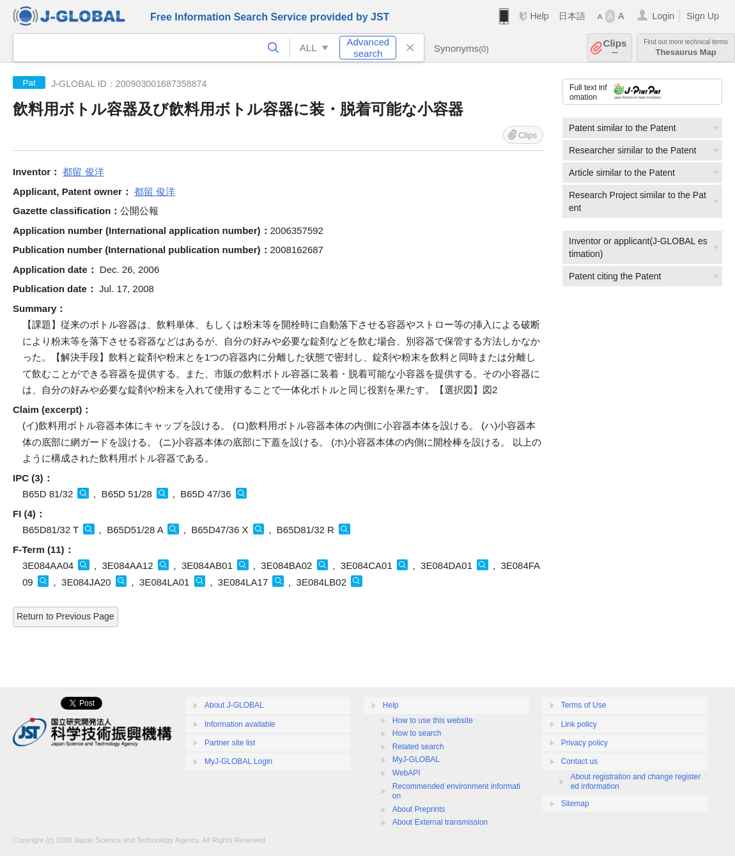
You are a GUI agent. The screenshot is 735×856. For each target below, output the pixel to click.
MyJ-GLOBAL (416, 759)
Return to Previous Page (65, 616)
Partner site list (230, 742)
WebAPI (406, 772)
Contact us (579, 761)
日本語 (572, 16)
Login (663, 16)
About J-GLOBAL (234, 705)
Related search (418, 746)
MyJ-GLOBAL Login (238, 761)
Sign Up (702, 16)
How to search (417, 733)
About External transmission (440, 822)
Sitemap (575, 803)
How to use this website (432, 720)
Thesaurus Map (686, 47)
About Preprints (418, 809)
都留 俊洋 (83, 171)
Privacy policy (584, 742)
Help (539, 16)
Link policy (579, 724)
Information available (240, 724)
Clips (615, 48)
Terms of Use (584, 705)
